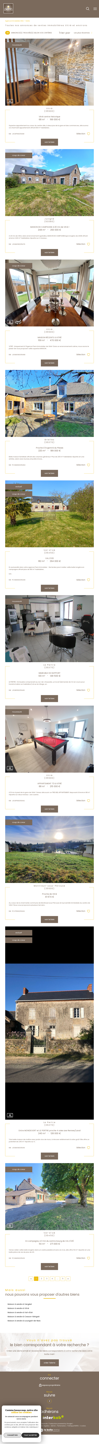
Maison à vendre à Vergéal (20, 1304)
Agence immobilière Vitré (14, 21)
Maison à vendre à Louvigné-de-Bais (24, 1321)
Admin (53, 1426)
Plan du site (30, 1426)
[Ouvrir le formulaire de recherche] (87, 9)
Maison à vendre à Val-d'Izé (20, 1312)
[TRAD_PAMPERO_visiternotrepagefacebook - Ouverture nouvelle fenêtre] (49, 1401)
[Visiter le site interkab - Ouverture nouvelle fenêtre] (53, 1418)
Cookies (83, 1426)
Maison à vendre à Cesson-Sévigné (23, 1316)
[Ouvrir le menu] (95, 9)
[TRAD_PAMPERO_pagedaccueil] (8, 12)
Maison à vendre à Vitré (18, 1308)
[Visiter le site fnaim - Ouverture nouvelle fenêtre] (38, 1418)
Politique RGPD (72, 1426)
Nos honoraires (18, 1426)
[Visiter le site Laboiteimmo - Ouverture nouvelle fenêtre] (49, 1432)
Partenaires (61, 1426)
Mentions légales (42, 1426)
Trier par (64, 32)
